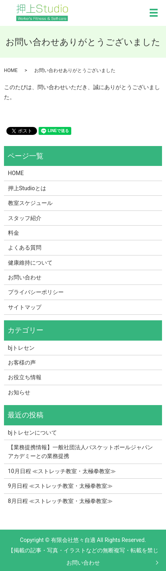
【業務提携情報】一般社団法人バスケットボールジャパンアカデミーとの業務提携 (80, 451)
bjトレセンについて (32, 432)
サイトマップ (24, 307)
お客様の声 (22, 362)
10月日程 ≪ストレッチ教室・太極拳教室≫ (62, 471)
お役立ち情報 (24, 377)
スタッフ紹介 (24, 218)
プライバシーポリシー (36, 292)
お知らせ (19, 392)
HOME (11, 70)
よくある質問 (24, 247)
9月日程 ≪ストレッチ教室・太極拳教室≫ (60, 486)
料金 (13, 233)
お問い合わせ (83, 562)
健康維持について (30, 262)
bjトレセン (21, 348)
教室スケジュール (30, 203)
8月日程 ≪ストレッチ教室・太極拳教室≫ (60, 501)
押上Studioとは (27, 188)
